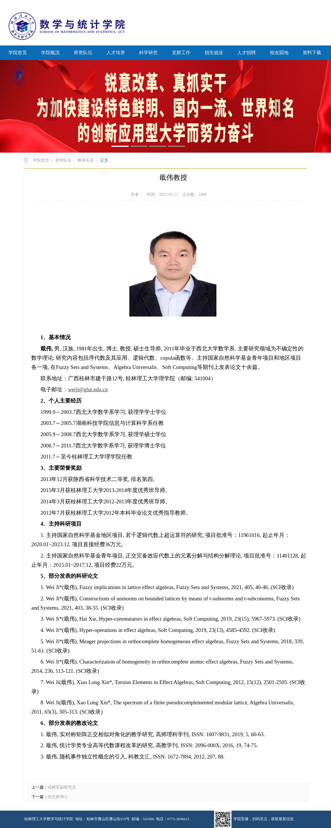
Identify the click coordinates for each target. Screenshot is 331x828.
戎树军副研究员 (62, 787)
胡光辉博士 (58, 797)
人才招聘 (246, 52)
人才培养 (115, 52)
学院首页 (17, 52)
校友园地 (279, 52)
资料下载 (312, 52)
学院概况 (50, 52)
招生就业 (214, 52)
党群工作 (181, 52)
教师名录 (86, 160)
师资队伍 (83, 52)
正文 (104, 160)
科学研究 (148, 52)
